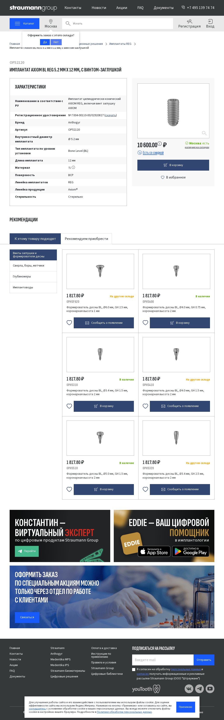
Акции (121, 7)
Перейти (27, 551)
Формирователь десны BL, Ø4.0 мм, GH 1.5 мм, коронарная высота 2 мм (173, 392)
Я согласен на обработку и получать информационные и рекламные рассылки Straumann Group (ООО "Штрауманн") (171, 674)
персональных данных (186, 669)
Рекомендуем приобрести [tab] (86, 238)
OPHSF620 (72, 301)
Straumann (58, 648)
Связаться (27, 617)
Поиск (68, 23)
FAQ (140, 7)
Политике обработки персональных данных (124, 712)
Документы (164, 7)
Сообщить (103, 323)
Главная (15, 648)
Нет (56, 42)
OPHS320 (148, 468)
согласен (143, 674)
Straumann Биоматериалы (68, 671)
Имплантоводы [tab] (23, 287)
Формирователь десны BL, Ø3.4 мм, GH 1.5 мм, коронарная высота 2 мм (97, 392)
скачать (110, 115)
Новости (99, 7)
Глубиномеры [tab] (22, 276)
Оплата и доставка (104, 648)
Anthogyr (57, 654)
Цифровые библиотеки (107, 674)
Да (45, 42)
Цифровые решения (64, 676)
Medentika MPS (61, 659)
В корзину (173, 165)
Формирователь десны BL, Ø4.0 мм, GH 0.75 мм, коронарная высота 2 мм (174, 309)
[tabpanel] (112, 371)
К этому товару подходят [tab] (35, 238)
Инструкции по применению (101, 655)
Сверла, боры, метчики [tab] (28, 265)
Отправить (204, 660)
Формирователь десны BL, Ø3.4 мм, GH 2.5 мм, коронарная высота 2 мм (173, 476)
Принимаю (185, 707)
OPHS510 (72, 468)
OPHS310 (72, 385)
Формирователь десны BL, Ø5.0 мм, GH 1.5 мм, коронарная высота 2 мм (97, 476)
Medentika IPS (60, 665)
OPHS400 (148, 301)
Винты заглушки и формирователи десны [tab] (28, 255)
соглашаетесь (37, 709)
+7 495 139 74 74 (197, 7)
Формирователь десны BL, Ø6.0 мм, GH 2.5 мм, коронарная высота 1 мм (97, 309)
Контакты (73, 7)
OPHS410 (148, 385)
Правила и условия (103, 662)
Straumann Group (102, 668)
